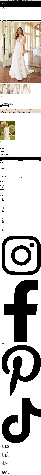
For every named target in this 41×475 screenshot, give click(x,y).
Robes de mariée (4, 21)
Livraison (3, 200)
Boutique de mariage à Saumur (5, 457)
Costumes (3, 218)
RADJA (1, 141)
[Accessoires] (38, 10)
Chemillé (2, 162)
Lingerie (2, 210)
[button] (39, 23)
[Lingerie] (32, 10)
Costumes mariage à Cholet (5, 471)
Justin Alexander (12, 21)
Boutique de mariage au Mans (5, 448)
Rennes (1, 181)
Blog (2, 2)
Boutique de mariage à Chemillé (5, 446)
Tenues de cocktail (4, 208)
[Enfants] (21, 10)
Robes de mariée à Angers (5, 464)
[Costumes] (9, 10)
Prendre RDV (3, 3)
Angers (1, 170)
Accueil (1, 21)
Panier (2, 199)
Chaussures (3, 209)
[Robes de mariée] (3, 10)
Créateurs (8, 21)
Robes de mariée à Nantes (5, 461)
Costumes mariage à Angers (5, 470)
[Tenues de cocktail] (15, 10)
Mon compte (3, 198)
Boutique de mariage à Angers (5, 445)
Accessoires (3, 211)
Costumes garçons (4, 229)
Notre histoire (3, 4)
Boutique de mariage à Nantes (5, 455)
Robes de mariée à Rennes (5, 462)
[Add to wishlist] (39, 143)
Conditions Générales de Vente (5, 204)
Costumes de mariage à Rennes (5, 474)
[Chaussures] (27, 10)
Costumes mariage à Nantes (5, 473)
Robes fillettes (3, 228)
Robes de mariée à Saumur (5, 463)
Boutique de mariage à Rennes (5, 456)
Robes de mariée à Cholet (5, 466)
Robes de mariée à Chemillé (5, 465)
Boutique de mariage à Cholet (5, 447)
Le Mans (2, 189)
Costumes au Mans (4, 472)
